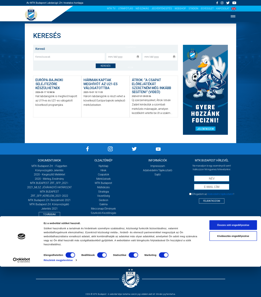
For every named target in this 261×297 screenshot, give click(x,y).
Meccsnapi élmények (103, 208)
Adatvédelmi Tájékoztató (157, 170)
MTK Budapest (103, 183)
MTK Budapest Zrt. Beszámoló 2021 (49, 200)
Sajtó (103, 221)
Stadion (193, 8)
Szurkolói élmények (130, 87)
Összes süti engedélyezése (233, 255)
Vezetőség (103, 195)
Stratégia (103, 191)
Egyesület (207, 8)
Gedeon (103, 200)
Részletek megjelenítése (58, 290)
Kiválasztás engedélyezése (233, 266)
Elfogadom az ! (213, 194)
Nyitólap (130, 27)
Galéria (130, 77)
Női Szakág (142, 8)
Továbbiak (49, 214)
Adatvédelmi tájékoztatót (220, 194)
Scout (103, 225)
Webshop (180, 8)
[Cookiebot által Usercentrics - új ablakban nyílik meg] (21, 290)
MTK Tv (111, 8)
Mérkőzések (130, 57)
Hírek (130, 37)
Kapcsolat (223, 8)
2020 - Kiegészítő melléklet (49, 174)
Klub (130, 67)
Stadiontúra (103, 217)
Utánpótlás (125, 8)
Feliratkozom (211, 201)
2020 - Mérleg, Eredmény (49, 178)
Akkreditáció (130, 98)
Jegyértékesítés (162, 8)
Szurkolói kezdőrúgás (103, 213)
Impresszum (157, 166)
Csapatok (130, 47)
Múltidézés (103, 187)
